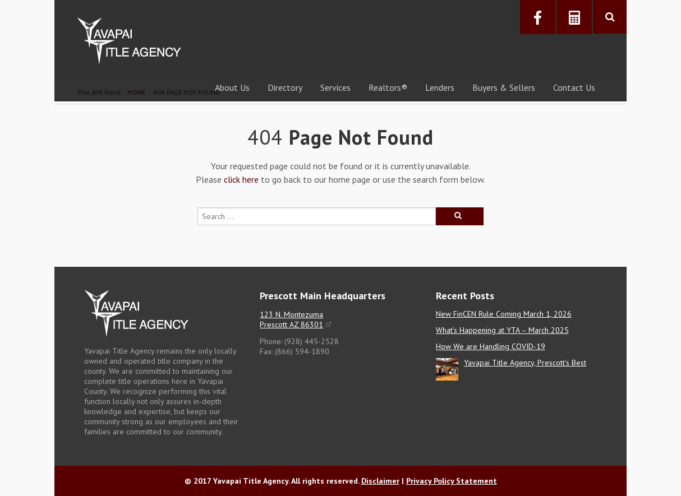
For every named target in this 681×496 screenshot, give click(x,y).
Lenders (439, 87)
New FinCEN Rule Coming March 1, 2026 (504, 314)
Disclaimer (380, 481)
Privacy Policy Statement (451, 481)
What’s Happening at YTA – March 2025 (502, 330)
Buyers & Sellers (503, 87)
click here (241, 179)
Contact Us (574, 87)
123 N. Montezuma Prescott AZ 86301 (291, 319)
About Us (232, 87)
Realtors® (388, 87)
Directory (285, 87)
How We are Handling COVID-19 (490, 346)
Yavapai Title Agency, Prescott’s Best (525, 363)
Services (335, 87)
